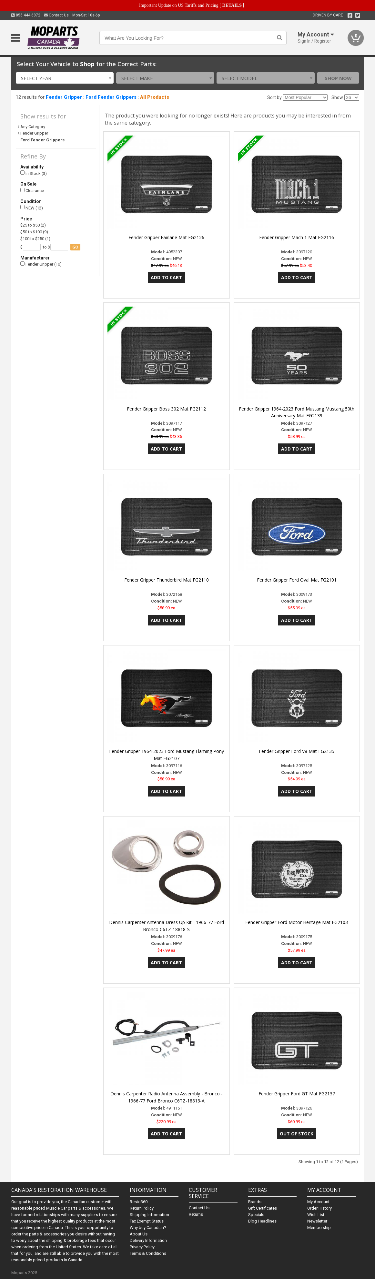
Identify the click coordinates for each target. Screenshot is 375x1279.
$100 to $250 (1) (35, 238)
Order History (319, 1208)
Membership (319, 1227)
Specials (256, 1214)
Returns (196, 1214)
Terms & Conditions (148, 1253)
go (75, 247)
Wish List (315, 1214)
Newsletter (317, 1221)
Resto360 (138, 1201)
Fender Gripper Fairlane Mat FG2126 (166, 237)
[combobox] (65, 78)
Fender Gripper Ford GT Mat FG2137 (296, 1094)
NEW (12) (31, 207)
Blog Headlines (262, 1221)
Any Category (32, 126)
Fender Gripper (64, 97)
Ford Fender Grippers (111, 97)
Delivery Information (148, 1240)
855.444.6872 (25, 15)
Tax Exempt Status (147, 1221)
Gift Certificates (262, 1208)
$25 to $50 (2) (33, 225)
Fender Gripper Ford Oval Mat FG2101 (297, 580)
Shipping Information (149, 1214)
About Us (138, 1234)
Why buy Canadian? (148, 1227)
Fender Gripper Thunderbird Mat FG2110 (166, 580)
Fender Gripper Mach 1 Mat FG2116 (296, 237)
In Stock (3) (33, 173)
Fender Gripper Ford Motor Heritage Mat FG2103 (296, 922)
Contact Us (56, 15)
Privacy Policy (142, 1246)
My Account (318, 1201)
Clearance (32, 190)
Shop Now (338, 78)
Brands (254, 1201)
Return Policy (142, 1208)
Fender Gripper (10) (41, 264)
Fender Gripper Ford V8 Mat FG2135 (296, 751)
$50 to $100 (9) (34, 231)
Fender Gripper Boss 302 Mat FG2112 (166, 409)
